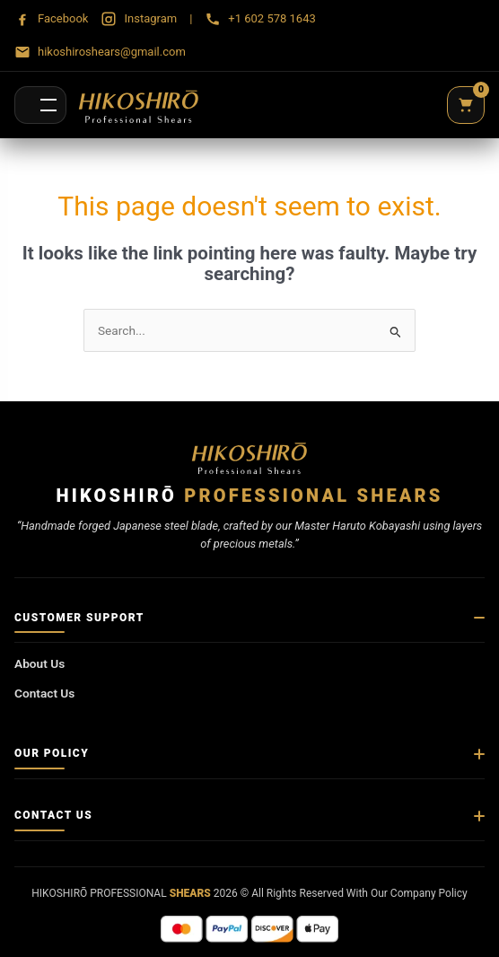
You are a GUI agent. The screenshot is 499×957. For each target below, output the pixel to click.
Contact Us (44, 693)
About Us (39, 663)
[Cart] (466, 105)
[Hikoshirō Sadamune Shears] (138, 105)
